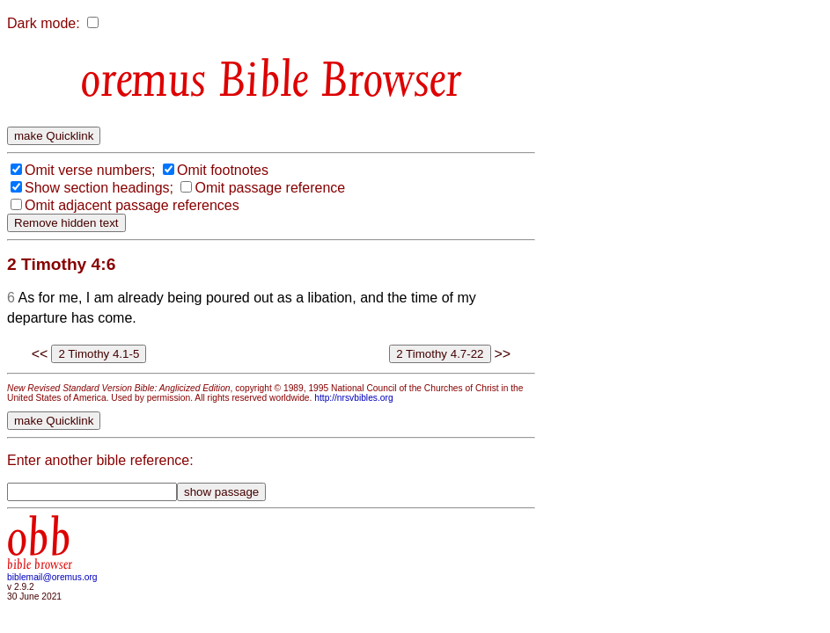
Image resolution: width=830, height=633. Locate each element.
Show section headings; (99, 187)
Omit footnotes (222, 170)
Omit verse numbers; (90, 170)
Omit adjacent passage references (132, 205)
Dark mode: (43, 23)
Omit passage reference (270, 187)
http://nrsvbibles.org (353, 398)
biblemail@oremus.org (52, 577)
